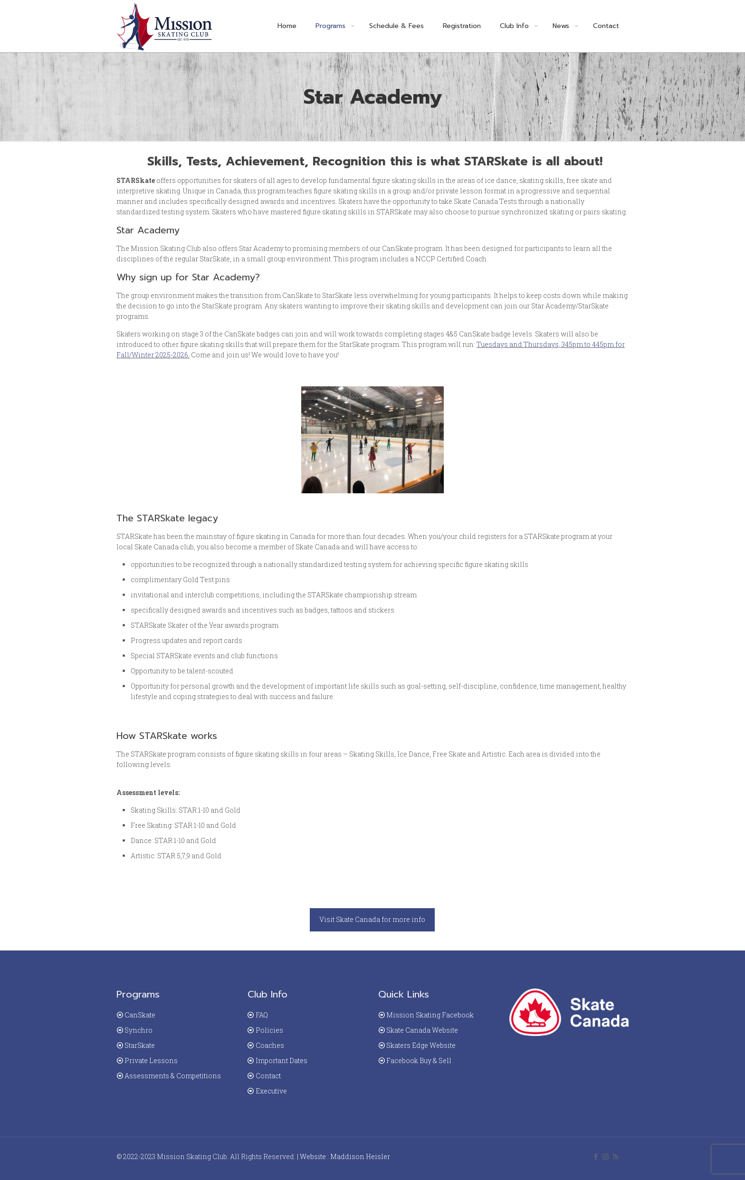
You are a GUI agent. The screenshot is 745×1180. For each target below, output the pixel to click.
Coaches (270, 1045)
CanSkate (139, 1014)
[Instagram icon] (605, 1156)
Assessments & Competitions (172, 1075)
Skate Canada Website (422, 1030)
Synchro (138, 1030)
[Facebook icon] (595, 1156)
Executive (271, 1090)
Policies (269, 1030)
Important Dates (281, 1060)
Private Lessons (151, 1060)
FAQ (262, 1014)
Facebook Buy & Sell (418, 1060)
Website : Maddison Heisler (345, 1156)
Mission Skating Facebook (430, 1014)
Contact (268, 1075)
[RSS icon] (615, 1156)
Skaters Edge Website (421, 1045)
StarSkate (139, 1045)
